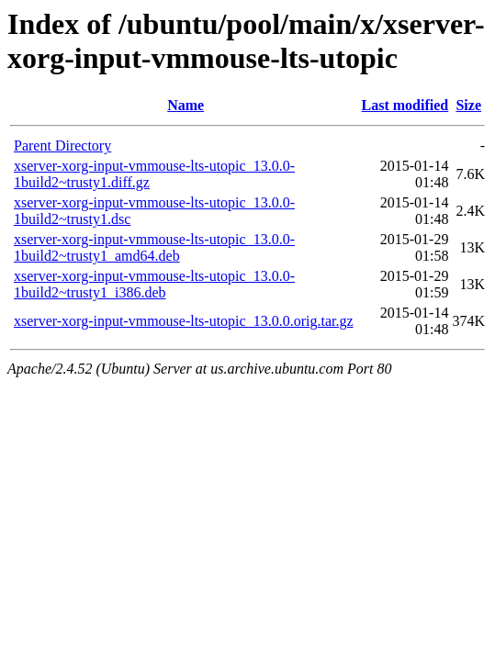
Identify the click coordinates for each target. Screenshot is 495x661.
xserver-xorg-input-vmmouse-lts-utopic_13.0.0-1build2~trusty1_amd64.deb (154, 247)
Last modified (405, 105)
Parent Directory (62, 145)
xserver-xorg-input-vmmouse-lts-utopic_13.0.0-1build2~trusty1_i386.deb (154, 284)
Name (185, 105)
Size (468, 105)
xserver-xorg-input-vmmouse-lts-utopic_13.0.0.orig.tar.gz (184, 321)
